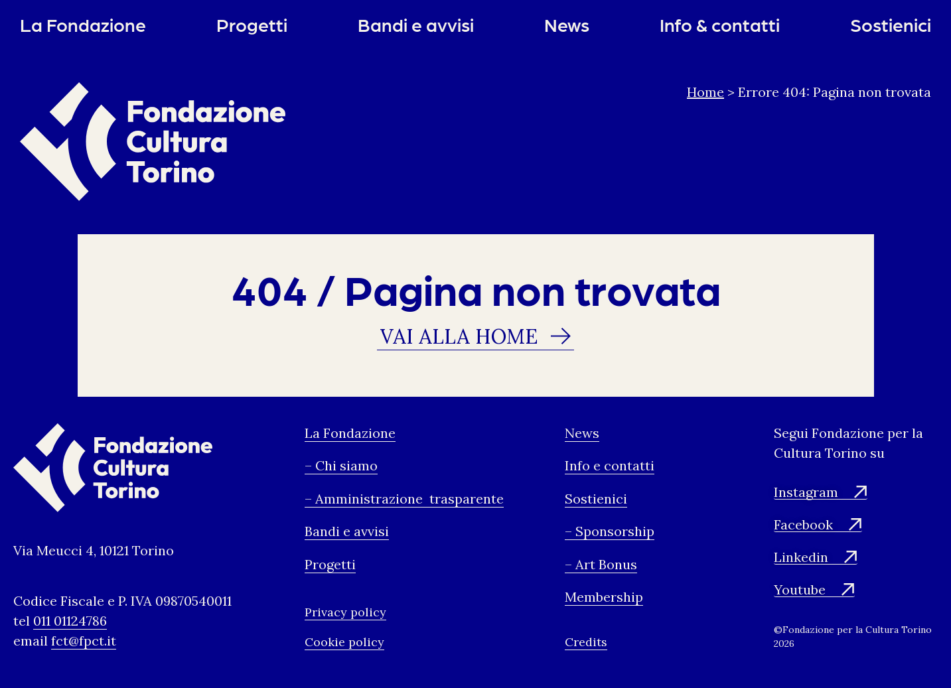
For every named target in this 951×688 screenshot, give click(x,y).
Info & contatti (720, 24)
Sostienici (890, 24)
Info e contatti (609, 466)
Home (705, 92)
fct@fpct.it (83, 642)
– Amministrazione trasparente (404, 499)
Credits (586, 643)
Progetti (251, 24)
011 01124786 (70, 622)
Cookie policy (344, 643)
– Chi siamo (341, 466)
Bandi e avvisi (416, 24)
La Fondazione (83, 24)
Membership (604, 598)
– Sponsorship (609, 532)
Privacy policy (345, 613)
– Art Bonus (601, 565)
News (566, 24)
